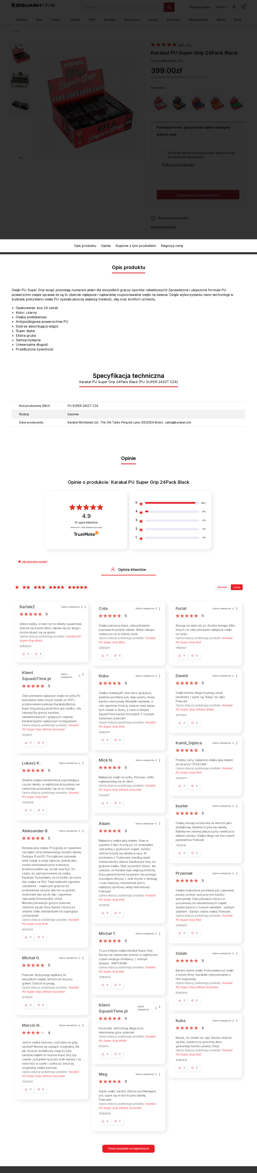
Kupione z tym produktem (136, 246)
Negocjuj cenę (172, 246)
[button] (19, 561)
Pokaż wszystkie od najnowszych (128, 1148)
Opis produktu (85, 246)
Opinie (106, 246)
